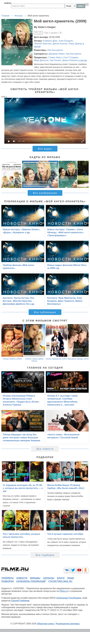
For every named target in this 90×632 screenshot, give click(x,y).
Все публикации (45, 312)
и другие (82, 60)
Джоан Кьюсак (60, 43)
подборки (7, 581)
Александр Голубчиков (68, 598)
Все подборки (45, 555)
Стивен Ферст (55, 57)
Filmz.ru (64, 591)
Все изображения (45, 193)
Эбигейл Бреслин (43, 43)
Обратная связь (45, 624)
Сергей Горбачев (20, 600)
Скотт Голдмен (70, 57)
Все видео (45, 148)
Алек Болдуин (66, 41)
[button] (85, 174)
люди (70, 578)
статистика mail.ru (60, 581)
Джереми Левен (57, 54)
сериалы (48, 578)
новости (21, 578)
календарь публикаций (31, 581)
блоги (60, 578)
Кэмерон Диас (50, 41)
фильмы (35, 578)
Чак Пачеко (55, 60)
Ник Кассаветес (55, 50)
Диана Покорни (70, 60)
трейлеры (7, 578)
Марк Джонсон (41, 60)
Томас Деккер (75, 43)
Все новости (45, 449)
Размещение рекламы (68, 624)
